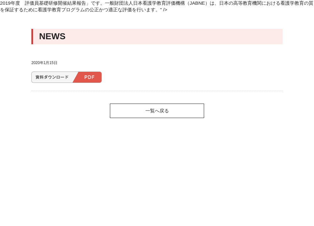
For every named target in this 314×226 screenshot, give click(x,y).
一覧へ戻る (157, 110)
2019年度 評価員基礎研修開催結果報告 (66, 77)
